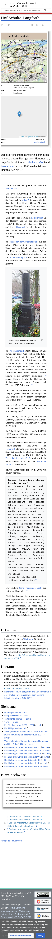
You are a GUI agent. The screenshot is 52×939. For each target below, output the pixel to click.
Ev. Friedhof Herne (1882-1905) (19, 725)
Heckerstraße (35, 162)
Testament (10, 449)
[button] (21, 935)
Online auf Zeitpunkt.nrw (15, 688)
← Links (23, 712)
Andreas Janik (39, 142)
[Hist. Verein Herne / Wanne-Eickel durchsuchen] (26, 10)
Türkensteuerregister (18, 257)
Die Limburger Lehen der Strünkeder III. (22, 760)
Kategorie (5, 840)
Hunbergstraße (11, 712)
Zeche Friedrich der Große (18, 458)
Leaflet (22, 137)
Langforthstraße (11, 715)
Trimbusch (28, 639)
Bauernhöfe (17, 840)
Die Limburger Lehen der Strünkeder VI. (22, 756)
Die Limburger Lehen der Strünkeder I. (21, 766)
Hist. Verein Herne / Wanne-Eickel (22, 5)
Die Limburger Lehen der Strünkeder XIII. (23, 753)
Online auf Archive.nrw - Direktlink (25, 816)
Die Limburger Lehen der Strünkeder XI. (22, 747)
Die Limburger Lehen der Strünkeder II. (22, 763)
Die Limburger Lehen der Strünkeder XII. (22, 750)
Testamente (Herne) (13, 719)
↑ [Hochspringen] (7, 816)
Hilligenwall (20, 227)
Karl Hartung (37, 217)
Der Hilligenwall (11, 728)
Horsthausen (11, 188)
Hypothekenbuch (16, 350)
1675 (6, 722)
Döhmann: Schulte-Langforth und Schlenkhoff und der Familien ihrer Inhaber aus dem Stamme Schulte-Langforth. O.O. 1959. (27, 694)
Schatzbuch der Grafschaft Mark (23, 241)
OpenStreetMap (32, 137)
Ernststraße (7, 166)
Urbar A (25, 200)
